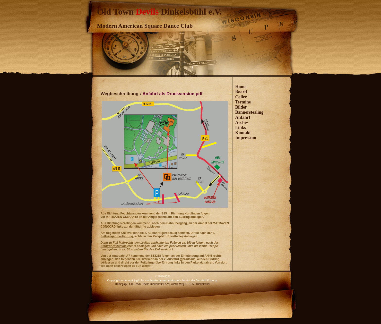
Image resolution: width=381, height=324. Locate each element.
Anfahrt (242, 117)
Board (241, 91)
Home (240, 86)
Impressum (245, 137)
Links (240, 127)
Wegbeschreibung (120, 93)
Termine (243, 102)
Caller (241, 96)
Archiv (241, 122)
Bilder (241, 107)
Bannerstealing (249, 112)
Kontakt (243, 132)
